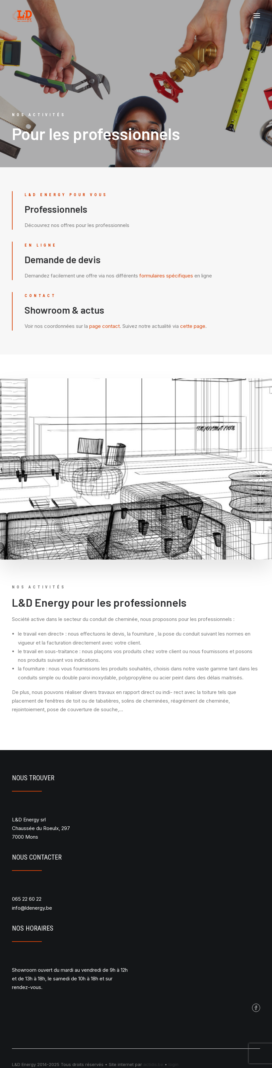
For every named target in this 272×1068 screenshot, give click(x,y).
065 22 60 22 (26, 899)
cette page (192, 326)
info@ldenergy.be (32, 908)
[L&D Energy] (22, 15)
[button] (256, 15)
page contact (104, 326)
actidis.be (153, 1064)
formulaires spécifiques (166, 275)
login (173, 1064)
